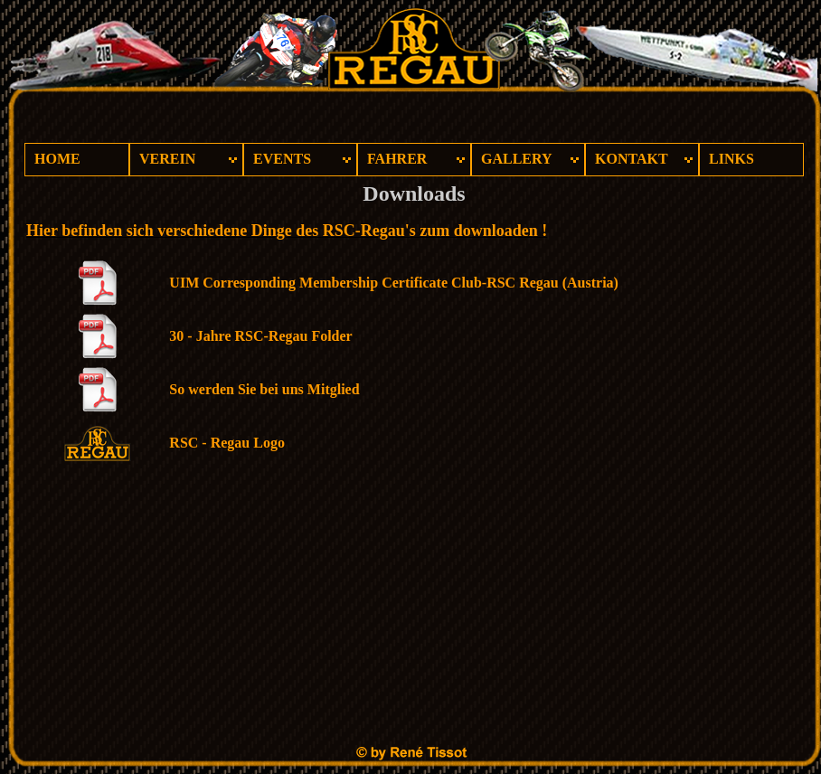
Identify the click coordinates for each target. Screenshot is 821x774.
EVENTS (282, 158)
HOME (57, 158)
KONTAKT (631, 158)
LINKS (731, 158)
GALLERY (516, 158)
